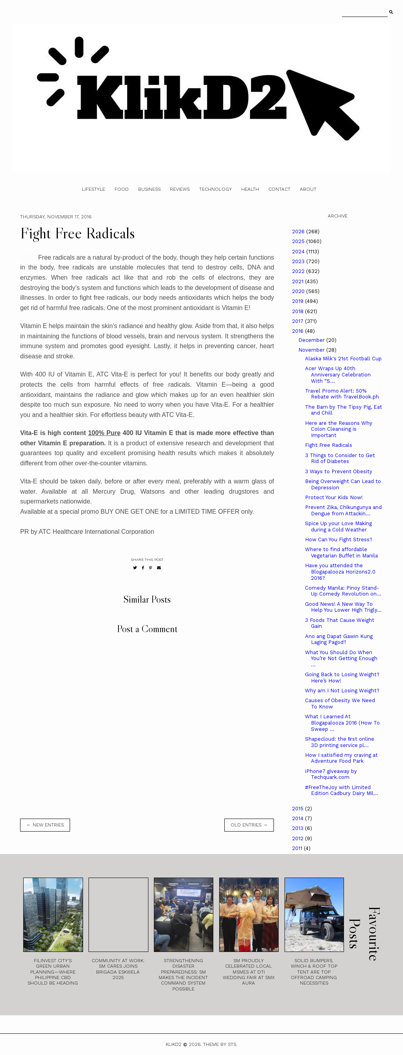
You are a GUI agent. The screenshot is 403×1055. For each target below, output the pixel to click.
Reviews (180, 189)
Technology (215, 189)
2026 (299, 231)
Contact (279, 189)
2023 (299, 261)
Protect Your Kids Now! (334, 497)
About (308, 189)
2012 (298, 838)
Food (122, 189)
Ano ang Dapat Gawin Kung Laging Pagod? (339, 639)
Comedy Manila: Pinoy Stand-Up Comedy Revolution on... (343, 591)
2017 (298, 321)
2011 (298, 848)
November (312, 350)
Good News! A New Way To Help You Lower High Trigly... (343, 607)
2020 (299, 291)
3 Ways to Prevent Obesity (338, 471)
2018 (298, 311)
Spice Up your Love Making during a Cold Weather (338, 526)
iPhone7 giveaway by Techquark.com (331, 774)
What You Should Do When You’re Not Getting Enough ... (341, 658)
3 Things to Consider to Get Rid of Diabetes (340, 458)
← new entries (45, 825)
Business (149, 189)
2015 (298, 809)
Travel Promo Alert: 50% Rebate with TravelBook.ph (342, 394)
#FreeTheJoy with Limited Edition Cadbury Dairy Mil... (341, 790)
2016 (298, 331)
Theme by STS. (220, 1044)
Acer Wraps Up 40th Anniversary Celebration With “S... (338, 374)
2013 (298, 828)
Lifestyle (93, 189)
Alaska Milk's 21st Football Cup (343, 359)
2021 (298, 281)
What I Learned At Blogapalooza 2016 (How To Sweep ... (342, 723)
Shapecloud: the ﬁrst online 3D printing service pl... (340, 742)
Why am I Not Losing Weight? (342, 690)
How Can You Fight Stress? (338, 539)
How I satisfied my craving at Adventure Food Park (341, 758)
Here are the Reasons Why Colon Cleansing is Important (338, 429)
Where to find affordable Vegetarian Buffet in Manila (341, 552)
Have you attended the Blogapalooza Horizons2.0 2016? (340, 572)
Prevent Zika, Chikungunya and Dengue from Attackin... (343, 510)
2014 (298, 818)
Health (250, 189)
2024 (299, 252)
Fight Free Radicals (328, 445)
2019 (298, 301)
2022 (299, 271)
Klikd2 (173, 1044)
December (312, 340)
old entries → (249, 825)
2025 (299, 241)
